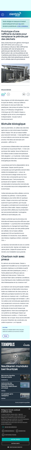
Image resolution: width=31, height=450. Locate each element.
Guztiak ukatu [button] (15, 443)
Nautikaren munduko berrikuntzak (14, 368)
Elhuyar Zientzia (6, 90)
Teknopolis (8, 344)
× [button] (29, 409)
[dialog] (15, 428)
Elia (19, 24)
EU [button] (8, 94)
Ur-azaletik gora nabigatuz (7, 394)
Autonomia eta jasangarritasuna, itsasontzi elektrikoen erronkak (9, 385)
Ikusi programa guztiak (22, 402)
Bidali (5, 336)
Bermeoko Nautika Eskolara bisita (8, 376)
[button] (2, 14)
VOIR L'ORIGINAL (22, 26)
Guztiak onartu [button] (15, 439)
